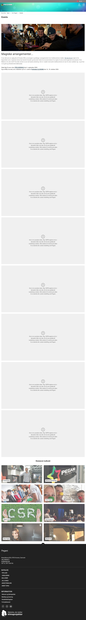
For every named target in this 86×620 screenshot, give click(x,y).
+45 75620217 (5, 559)
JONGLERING (5, 575)
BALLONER (5, 578)
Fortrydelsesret (6, 602)
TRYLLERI (4, 573)
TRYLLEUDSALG (19, 67)
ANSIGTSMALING (7, 583)
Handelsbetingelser (7, 599)
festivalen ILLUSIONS (38, 69)
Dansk (80, 1)
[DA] (6, 5)
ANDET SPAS (5, 585)
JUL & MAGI (5, 580)
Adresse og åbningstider (8, 594)
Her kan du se (68, 58)
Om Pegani (14, 13)
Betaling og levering (7, 597)
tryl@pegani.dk (5, 561)
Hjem (8, 13)
